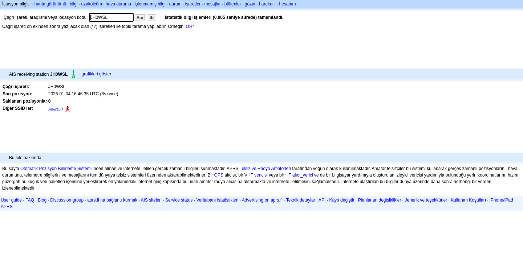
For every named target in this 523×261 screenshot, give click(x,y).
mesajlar (212, 4)
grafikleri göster (96, 73)
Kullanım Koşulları (468, 200)
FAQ (29, 200)
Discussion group (67, 200)
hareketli (267, 4)
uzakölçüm (91, 4)
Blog (42, 200)
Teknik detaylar (300, 200)
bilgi (73, 4)
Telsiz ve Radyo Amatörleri (265, 168)
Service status (178, 200)
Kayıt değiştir (341, 200)
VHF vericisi (256, 175)
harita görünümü (50, 4)
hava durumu (118, 4)
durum (175, 4)
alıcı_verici (302, 175)
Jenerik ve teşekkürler (426, 200)
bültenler (232, 4)
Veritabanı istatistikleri (217, 200)
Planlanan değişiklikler (379, 200)
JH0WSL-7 (55, 109)
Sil (152, 17)
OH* (190, 26)
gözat (250, 4)
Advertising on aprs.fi (262, 200)
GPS (218, 175)
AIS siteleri (151, 200)
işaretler (193, 4)
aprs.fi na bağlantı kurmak (112, 200)
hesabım (287, 4)
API (322, 200)
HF (288, 175)
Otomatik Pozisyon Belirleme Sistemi (56, 168)
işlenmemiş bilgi (150, 4)
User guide (11, 200)
